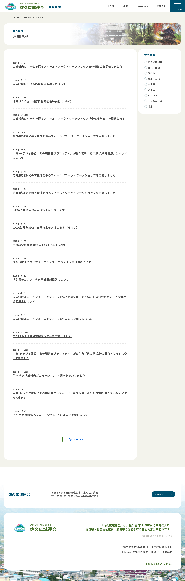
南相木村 (167, 545)
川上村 (149, 545)
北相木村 (127, 550)
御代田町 (159, 550)
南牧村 (158, 545)
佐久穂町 (137, 550)
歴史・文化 (154, 78)
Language (142, 6)
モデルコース (155, 100)
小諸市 (124, 545)
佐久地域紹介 (155, 61)
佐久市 (133, 545)
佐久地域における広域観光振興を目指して (39, 84)
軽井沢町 (148, 550)
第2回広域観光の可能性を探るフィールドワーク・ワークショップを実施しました (64, 175)
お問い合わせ (161, 492)
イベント (153, 95)
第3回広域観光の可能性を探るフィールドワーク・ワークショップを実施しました (64, 136)
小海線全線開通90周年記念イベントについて (41, 245)
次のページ (74, 435)
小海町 (141, 545)
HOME (111, 6)
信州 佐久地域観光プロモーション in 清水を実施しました (49, 375)
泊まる (151, 89)
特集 (150, 106)
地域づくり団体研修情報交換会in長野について (42, 101)
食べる (151, 73)
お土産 (151, 84)
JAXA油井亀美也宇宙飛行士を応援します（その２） (46, 227)
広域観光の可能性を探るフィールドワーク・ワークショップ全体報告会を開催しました (67, 66)
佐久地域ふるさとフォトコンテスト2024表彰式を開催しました (53, 319)
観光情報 (55, 7)
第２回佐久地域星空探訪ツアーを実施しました (42, 336)
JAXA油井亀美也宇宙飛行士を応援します (39, 210)
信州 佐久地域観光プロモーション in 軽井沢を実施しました (50, 415)
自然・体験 (154, 67)
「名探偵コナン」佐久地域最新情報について (41, 279)
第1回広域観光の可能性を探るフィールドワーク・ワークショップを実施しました (64, 193)
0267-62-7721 (65, 494)
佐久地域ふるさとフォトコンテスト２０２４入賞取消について (52, 262)
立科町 (168, 550)
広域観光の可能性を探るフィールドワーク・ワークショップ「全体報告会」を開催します (69, 118)
